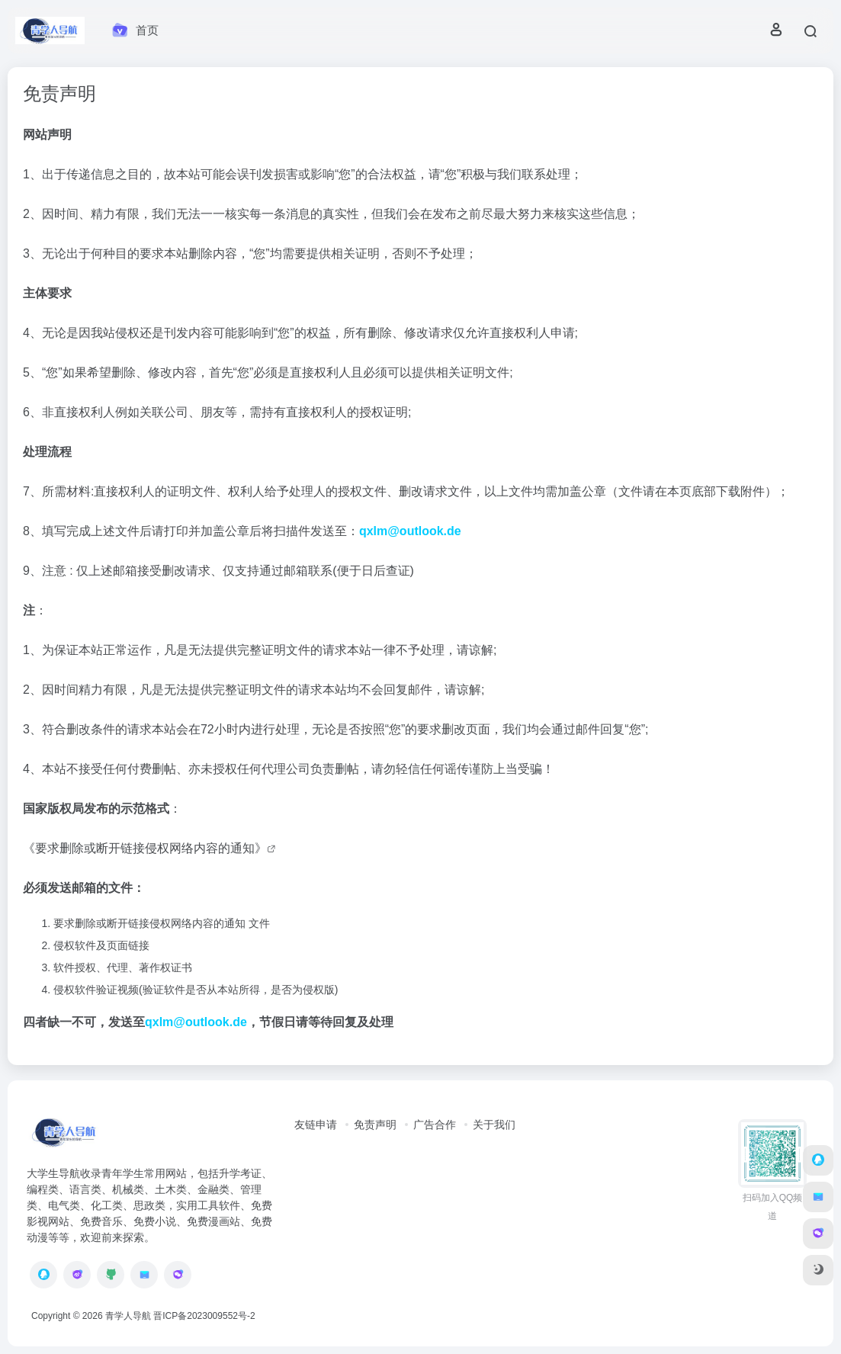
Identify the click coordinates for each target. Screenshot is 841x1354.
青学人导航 (128, 1316)
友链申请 (315, 1124)
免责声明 (375, 1124)
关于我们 (494, 1124)
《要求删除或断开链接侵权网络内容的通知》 (145, 848)
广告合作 (434, 1124)
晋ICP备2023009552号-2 (204, 1316)
